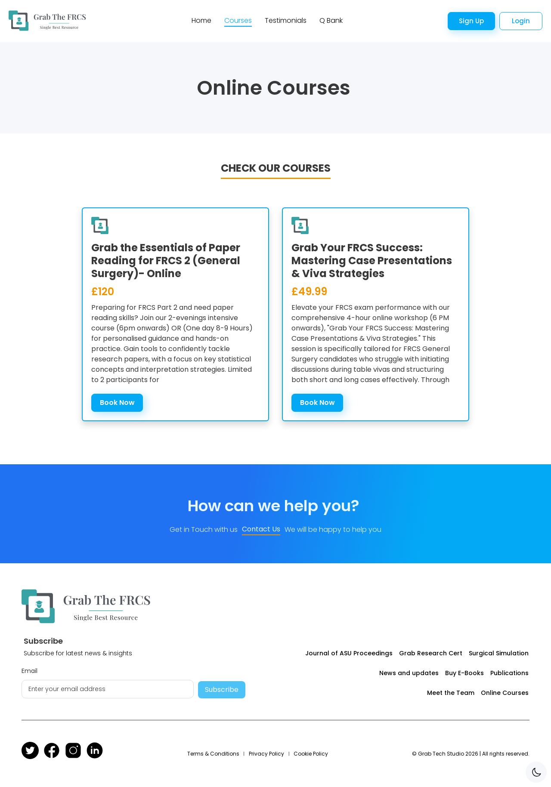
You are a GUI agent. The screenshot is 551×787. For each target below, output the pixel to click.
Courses (238, 20)
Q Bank (331, 20)
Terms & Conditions (213, 753)
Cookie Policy (311, 753)
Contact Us (261, 529)
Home (201, 20)
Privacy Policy (266, 753)
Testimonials (285, 20)
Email (29, 671)
